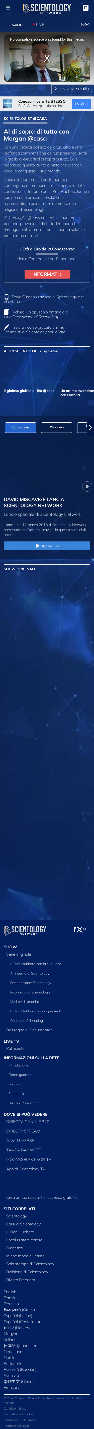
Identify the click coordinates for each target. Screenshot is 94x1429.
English (10, 1288)
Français (11, 1384)
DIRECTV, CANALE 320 (27, 1118)
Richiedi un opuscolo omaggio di (36, 314)
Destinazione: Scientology (30, 980)
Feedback (16, 1090)
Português (13, 1360)
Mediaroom (18, 1081)
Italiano (10, 1336)
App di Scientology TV (25, 1165)
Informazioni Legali (17, 1423)
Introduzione (18, 1062)
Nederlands (14, 1348)
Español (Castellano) (22, 1318)
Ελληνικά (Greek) (19, 1306)
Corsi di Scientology (23, 1220)
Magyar (10, 1330)
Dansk (9, 1294)
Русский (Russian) (20, 1366)
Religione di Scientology (27, 1268)
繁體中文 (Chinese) (21, 1378)
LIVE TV (11, 1038)
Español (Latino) (18, 1312)
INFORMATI (47, 274)
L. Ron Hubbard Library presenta (36, 1008)
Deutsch (11, 1300)
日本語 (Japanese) (20, 1342)
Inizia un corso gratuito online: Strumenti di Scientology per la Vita (34, 329)
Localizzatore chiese (24, 1236)
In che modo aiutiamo (25, 1252)
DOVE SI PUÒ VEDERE (26, 1111)
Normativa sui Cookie (18, 1411)
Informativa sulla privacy (20, 1417)
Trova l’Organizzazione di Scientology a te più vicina (44, 299)
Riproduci (47, 546)
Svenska (11, 1372)
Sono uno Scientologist (28, 1017)
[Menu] (8, 7)
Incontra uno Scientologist (31, 989)
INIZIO (81, 103)
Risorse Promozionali (25, 1100)
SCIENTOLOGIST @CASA (25, 118)
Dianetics (14, 1244)
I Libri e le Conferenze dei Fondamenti (37, 179)
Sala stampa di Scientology (30, 1260)
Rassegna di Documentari (29, 1026)
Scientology (16, 1212)
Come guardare (21, 1071)
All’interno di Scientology (29, 970)
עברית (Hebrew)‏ (18, 1324)
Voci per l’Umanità (24, 998)
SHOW (10, 943)
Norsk (9, 1354)
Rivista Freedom (20, 1276)
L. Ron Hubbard (20, 1228)
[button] (90, 427)
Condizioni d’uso (15, 1405)
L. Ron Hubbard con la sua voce (35, 961)
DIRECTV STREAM (23, 1128)
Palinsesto (15, 1045)
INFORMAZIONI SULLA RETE (31, 1055)
